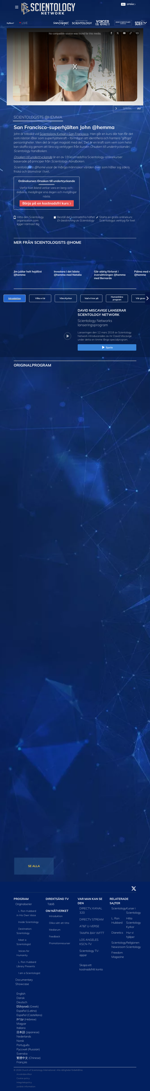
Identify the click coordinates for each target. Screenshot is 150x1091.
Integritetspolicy (24, 1082)
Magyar (21, 1023)
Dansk (21, 998)
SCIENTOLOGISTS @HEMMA (38, 117)
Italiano (21, 1028)
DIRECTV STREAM (91, 919)
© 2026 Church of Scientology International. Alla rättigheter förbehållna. (48, 1070)
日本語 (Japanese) (28, 1032)
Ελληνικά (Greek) (28, 1006)
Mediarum (54, 929)
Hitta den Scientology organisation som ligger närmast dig (30, 220)
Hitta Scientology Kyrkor (133, 922)
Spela (107, 347)
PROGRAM (21, 899)
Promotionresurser (59, 943)
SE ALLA (34, 866)
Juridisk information (26, 1086)
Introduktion (56, 916)
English (21, 993)
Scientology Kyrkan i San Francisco (64, 134)
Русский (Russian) (28, 1049)
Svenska (22, 1053)
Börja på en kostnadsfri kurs (46, 203)
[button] (147, 298)
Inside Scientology (28, 922)
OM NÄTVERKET (57, 911)
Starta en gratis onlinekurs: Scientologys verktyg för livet (117, 218)
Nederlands (24, 1036)
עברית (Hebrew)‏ (26, 1019)
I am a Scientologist (29, 973)
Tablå (50, 904)
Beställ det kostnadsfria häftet (76, 218)
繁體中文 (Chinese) (29, 1058)
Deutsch (22, 1002)
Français (22, 1062)
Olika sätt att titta (59, 923)
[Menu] (16, 7)
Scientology (118, 908)
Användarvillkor (24, 1074)
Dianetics (117, 932)
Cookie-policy (23, 1078)
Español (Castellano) (29, 1015)
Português (23, 1045)
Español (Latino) (27, 1010)
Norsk (20, 1040)
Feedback (54, 936)
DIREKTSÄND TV (57, 899)
